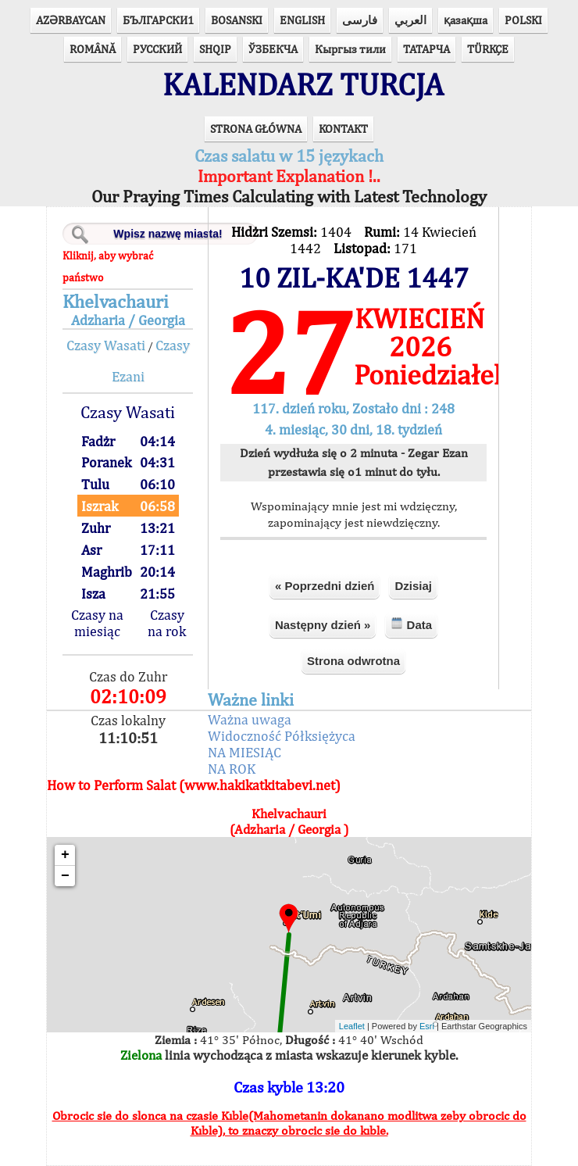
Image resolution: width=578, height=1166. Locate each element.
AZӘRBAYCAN (70, 20)
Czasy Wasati (105, 345)
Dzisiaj (413, 585)
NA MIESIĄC (244, 752)
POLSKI (523, 20)
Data (411, 624)
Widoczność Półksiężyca (281, 736)
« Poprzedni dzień (325, 585)
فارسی (359, 20)
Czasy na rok (167, 622)
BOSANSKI (236, 20)
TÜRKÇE (487, 48)
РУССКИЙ (157, 48)
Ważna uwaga (249, 719)
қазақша (465, 20)
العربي (410, 20)
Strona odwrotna (353, 660)
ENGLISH (302, 20)
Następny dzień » (323, 624)
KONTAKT (343, 128)
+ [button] (65, 855)
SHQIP (215, 48)
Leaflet (352, 1026)
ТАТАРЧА (426, 48)
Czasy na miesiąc (97, 622)
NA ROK (231, 768)
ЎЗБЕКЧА (273, 48)
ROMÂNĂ (93, 48)
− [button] (65, 876)
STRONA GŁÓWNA (255, 128)
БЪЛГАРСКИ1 (158, 20)
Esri (426, 1026)
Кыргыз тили (350, 48)
